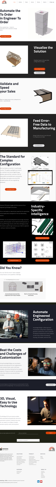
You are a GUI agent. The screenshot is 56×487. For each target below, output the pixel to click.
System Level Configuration (20, 461)
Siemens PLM (19, 472)
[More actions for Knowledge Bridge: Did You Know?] (11, 279)
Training (41, 457)
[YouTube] (41, 481)
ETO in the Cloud (19, 457)
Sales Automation (19, 458)
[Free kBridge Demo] (39, 73)
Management (43, 472)
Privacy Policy (43, 476)
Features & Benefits (32, 457)
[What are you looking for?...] (28, 440)
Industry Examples (19, 463)
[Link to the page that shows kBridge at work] (10, 189)
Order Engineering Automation (21, 459)
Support (41, 456)
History (42, 473)
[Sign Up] (51, 433)
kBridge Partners (19, 471)
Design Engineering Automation (21, 460)
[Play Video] (12, 286)
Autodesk (18, 473)
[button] (20, 2)
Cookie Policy (43, 477)
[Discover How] (51, 385)
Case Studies (18, 464)
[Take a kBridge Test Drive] (5, 36)
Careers (42, 474)
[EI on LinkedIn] (38, 481)
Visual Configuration (19, 456)
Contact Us (42, 475)
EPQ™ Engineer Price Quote (21, 462)
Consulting (41, 458)
